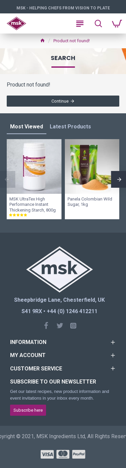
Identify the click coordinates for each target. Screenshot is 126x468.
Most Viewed (26, 126)
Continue (60, 101)
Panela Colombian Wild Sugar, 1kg (90, 201)
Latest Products (70, 126)
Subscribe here (28, 410)
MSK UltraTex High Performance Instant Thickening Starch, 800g (32, 204)
